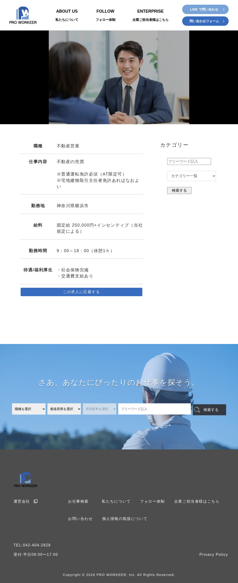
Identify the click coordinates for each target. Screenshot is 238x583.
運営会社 (26, 501)
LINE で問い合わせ (204, 9)
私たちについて (116, 501)
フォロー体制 (152, 501)
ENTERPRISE (150, 15)
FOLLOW (105, 15)
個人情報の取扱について (125, 519)
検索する (207, 409)
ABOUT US (66, 15)
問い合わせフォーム (204, 21)
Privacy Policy (214, 555)
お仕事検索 (78, 501)
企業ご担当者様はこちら (197, 501)
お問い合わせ (80, 519)
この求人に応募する (81, 292)
